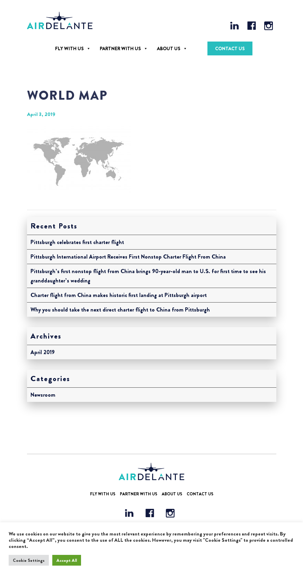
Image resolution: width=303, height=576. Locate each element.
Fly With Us (69, 48)
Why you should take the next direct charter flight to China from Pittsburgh (120, 310)
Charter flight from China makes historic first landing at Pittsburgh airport (118, 295)
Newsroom (42, 395)
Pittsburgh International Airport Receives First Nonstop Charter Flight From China (128, 257)
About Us (168, 48)
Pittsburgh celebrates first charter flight (77, 242)
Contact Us (230, 48)
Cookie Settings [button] (29, 560)
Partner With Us (120, 48)
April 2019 (42, 352)
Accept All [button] (66, 560)
